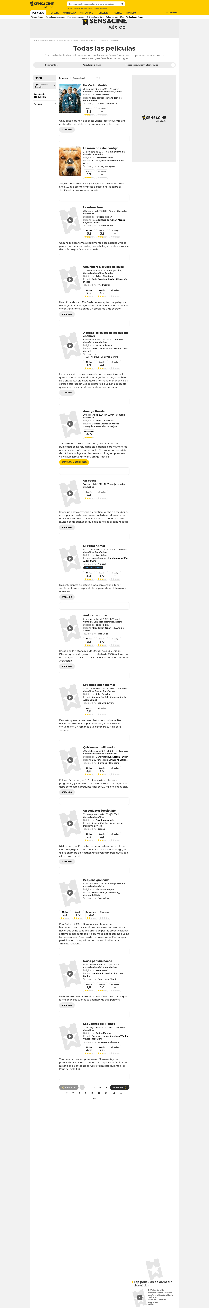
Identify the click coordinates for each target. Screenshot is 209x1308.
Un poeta (89, 492)
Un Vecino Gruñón (95, 96)
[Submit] (122, 4)
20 (99, 1104)
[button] (173, 76)
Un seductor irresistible (99, 822)
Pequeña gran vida (96, 891)
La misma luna (93, 219)
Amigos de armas (95, 627)
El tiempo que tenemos (99, 696)
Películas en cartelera (47, 52)
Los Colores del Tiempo (99, 1035)
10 (92, 1104)
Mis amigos (102, 120)
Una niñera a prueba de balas (103, 278)
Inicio (35, 52)
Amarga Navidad (94, 422)
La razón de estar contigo (100, 159)
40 (113, 1104)
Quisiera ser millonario (99, 758)
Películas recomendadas (68, 52)
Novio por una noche (97, 972)
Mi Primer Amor (94, 557)
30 (106, 1104)
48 (94, 1110)
